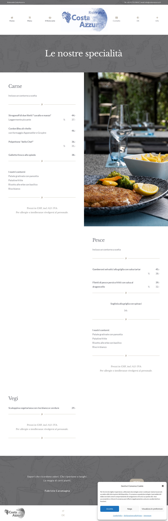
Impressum (147, 516)
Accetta (109, 509)
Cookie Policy (117, 516)
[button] (162, 486)
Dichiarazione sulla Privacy (133, 516)
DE (63, 515)
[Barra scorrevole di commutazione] (157, 20)
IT (63, 511)
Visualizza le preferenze (152, 509)
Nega (129, 509)
